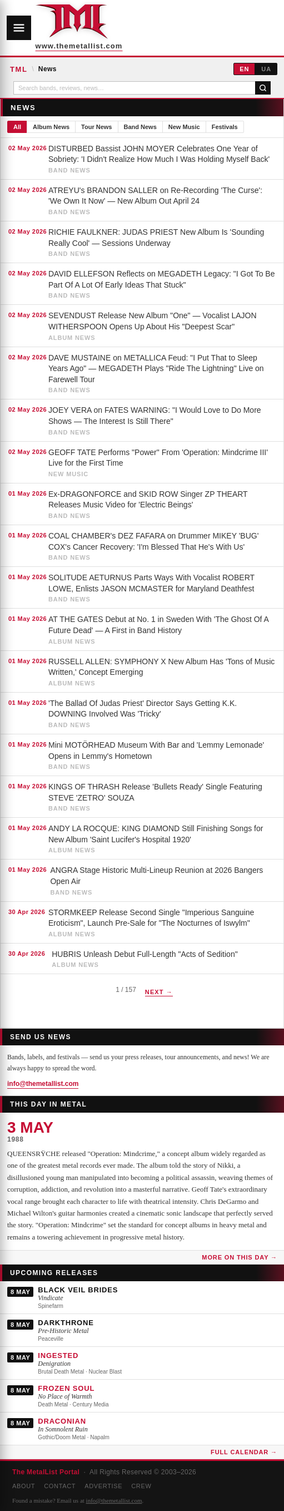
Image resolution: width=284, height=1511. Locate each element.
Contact (60, 1486)
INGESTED (58, 1355)
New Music (184, 127)
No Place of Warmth (65, 1396)
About (23, 1486)
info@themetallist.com (42, 1084)
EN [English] (244, 69)
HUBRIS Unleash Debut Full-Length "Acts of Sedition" (144, 954)
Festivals (225, 127)
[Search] (263, 88)
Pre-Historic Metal (63, 1331)
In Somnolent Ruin (62, 1429)
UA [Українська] (266, 69)
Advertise (103, 1486)
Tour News (96, 127)
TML (18, 69)
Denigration (54, 1363)
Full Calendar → (244, 1452)
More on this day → (239, 1257)
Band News (140, 127)
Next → (159, 992)
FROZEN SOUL (66, 1388)
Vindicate (50, 1298)
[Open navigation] (19, 28)
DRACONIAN (62, 1421)
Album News (51, 127)
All (17, 127)
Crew (141, 1486)
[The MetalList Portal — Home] (72, 27)
